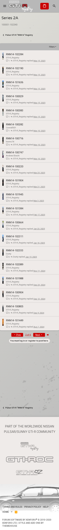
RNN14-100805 (14, 306)
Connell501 (11, 127)
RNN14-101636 (14, 82)
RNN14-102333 (14, 250)
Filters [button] (52, 47)
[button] (5, 6)
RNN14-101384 (14, 208)
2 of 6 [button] (28, 335)
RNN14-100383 (14, 110)
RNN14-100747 (14, 152)
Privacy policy (32, 507)
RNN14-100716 (14, 138)
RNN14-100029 (14, 96)
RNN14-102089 (14, 264)
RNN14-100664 (14, 222)
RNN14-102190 (14, 68)
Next (39, 335)
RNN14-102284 (14, 54)
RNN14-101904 (14, 180)
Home (6, 512)
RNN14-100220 (14, 166)
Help (45, 507)
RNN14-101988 (14, 278)
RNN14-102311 (14, 236)
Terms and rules (12, 507)
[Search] (54, 6)
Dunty (8, 254)
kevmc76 (10, 141)
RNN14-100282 (14, 124)
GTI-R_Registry (12, 57)
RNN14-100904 (14, 292)
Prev (17, 335)
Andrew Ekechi (13, 155)
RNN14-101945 (14, 194)
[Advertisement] (29, 372)
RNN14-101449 (14, 320)
